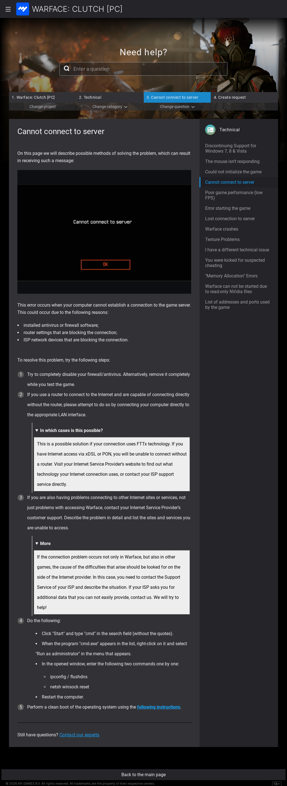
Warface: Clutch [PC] (33, 97)
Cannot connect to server (172, 97)
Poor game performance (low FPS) (234, 195)
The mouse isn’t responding (232, 161)
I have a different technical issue (237, 249)
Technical (90, 97)
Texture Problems (222, 239)
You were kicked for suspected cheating (235, 263)
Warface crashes (221, 229)
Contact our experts (79, 734)
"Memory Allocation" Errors (231, 276)
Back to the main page (143, 774)
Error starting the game (227, 208)
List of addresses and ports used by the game (237, 304)
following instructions (158, 707)
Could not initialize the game (233, 171)
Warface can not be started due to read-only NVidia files (236, 289)
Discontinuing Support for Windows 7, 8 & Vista (230, 148)
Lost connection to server (230, 218)
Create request (230, 97)
